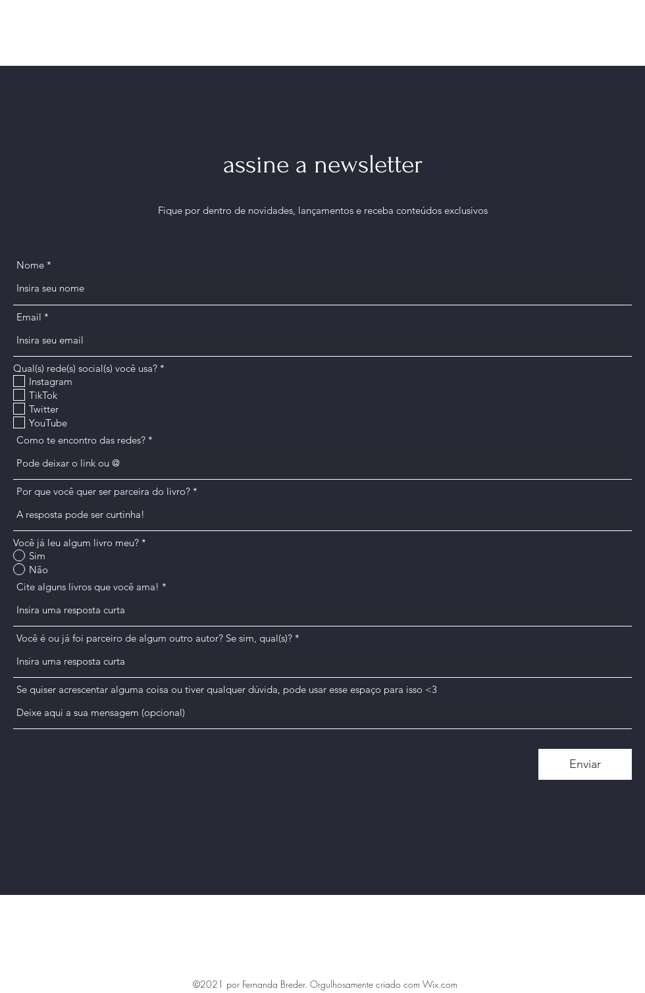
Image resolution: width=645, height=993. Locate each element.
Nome (30, 265)
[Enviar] (585, 764)
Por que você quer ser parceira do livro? (103, 491)
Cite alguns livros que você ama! (87, 587)
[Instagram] (605, 36)
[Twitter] (625, 36)
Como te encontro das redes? (80, 440)
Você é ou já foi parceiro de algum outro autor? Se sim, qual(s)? (154, 638)
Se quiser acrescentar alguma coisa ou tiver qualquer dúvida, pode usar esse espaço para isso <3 (226, 689)
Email (28, 317)
